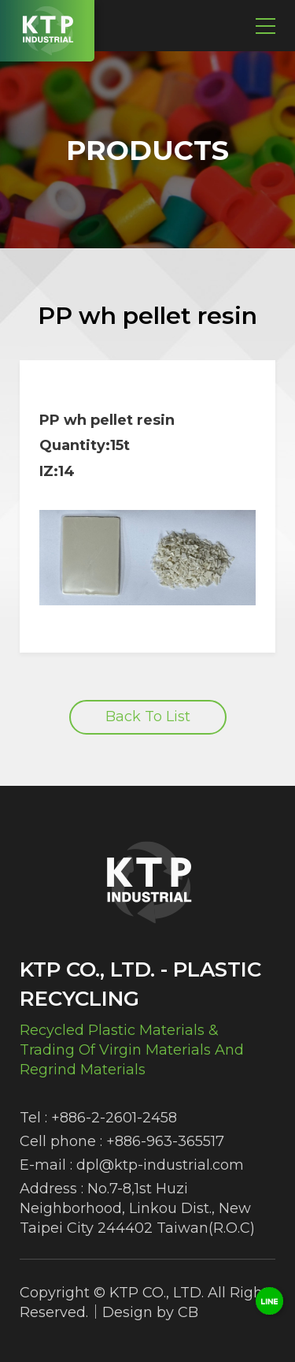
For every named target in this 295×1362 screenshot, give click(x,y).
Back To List (147, 716)
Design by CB (150, 1312)
